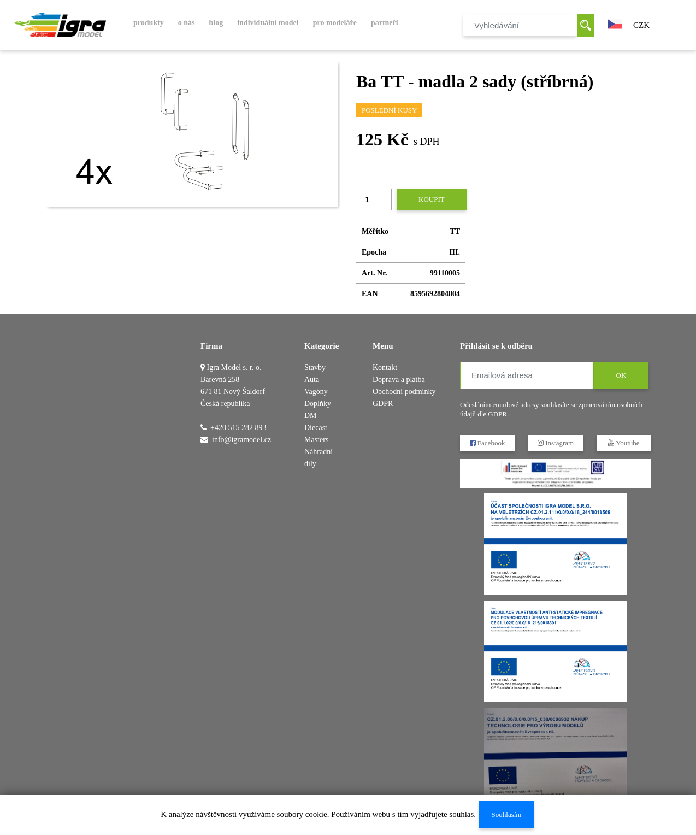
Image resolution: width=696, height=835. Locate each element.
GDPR (383, 403)
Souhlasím (507, 814)
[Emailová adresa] (527, 375)
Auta (311, 379)
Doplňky (317, 403)
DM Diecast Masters (316, 427)
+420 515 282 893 (238, 428)
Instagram (556, 443)
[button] (615, 23)
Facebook (487, 443)
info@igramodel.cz (241, 440)
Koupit (431, 199)
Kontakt (385, 367)
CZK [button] (641, 25)
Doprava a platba (399, 379)
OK (621, 375)
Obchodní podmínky (404, 391)
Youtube (623, 443)
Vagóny (316, 391)
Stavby (315, 367)
